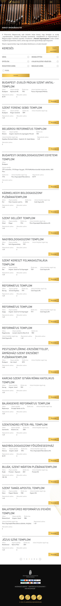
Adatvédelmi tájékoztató (37, 586)
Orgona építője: (14, 89)
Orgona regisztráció (53, 49)
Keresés (16, 75)
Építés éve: (25, 89)
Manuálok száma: (21, 95)
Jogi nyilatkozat (30, 588)
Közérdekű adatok (21, 586)
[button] (51, 2)
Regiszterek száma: (8, 95)
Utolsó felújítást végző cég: (39, 89)
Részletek (53, 101)
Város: (4, 89)
